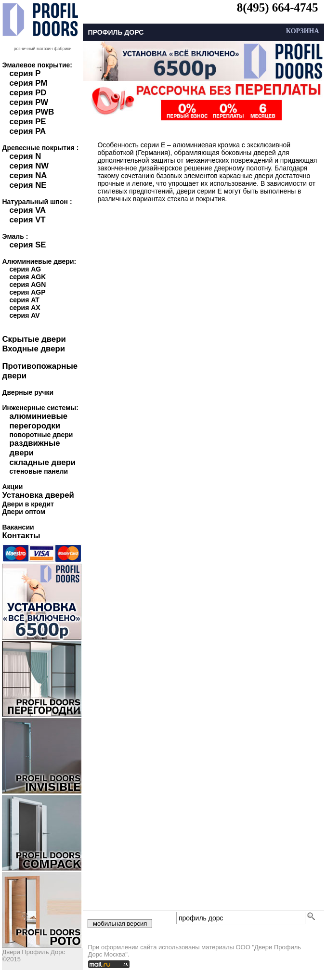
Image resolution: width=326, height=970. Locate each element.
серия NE (27, 185)
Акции (12, 487)
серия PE (27, 121)
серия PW (28, 102)
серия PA (27, 131)
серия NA (28, 175)
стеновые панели (38, 471)
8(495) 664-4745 (277, 7)
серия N (25, 156)
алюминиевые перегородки (38, 421)
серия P (24, 73)
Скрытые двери (33, 339)
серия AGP (27, 292)
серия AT (24, 300)
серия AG (25, 269)
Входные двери (33, 348)
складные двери (42, 462)
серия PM (28, 83)
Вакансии (18, 527)
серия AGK (27, 277)
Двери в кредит (27, 504)
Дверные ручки (27, 392)
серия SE (27, 244)
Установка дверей (38, 495)
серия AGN (27, 284)
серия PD (27, 92)
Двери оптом (23, 512)
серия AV (24, 315)
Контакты (21, 535)
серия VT (27, 219)
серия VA (27, 210)
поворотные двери (41, 435)
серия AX (24, 307)
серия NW (29, 165)
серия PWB (31, 111)
